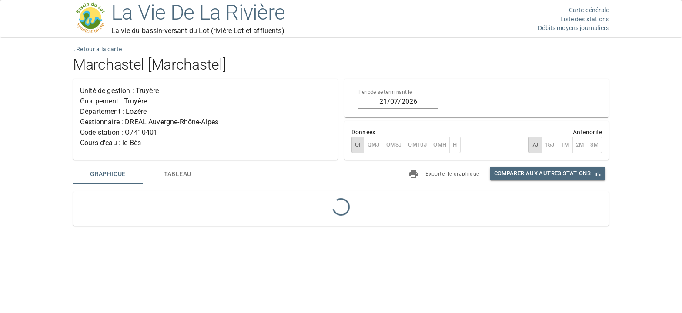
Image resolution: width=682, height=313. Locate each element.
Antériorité (587, 132)
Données (363, 132)
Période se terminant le (385, 92)
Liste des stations (584, 19)
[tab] (108, 173)
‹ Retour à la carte (97, 49)
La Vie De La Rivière (198, 12)
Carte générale (589, 10)
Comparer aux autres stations (542, 173)
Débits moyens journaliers (573, 27)
